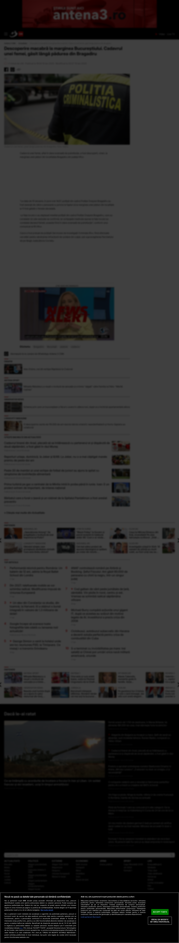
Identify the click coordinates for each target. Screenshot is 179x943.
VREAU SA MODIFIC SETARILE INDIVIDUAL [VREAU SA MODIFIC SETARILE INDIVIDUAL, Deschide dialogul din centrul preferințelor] (160, 920)
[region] (89, 917)
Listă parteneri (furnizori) (90, 917)
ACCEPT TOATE (160, 912)
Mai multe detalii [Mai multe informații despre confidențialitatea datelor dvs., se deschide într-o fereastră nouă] (47, 910)
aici (21, 928)
